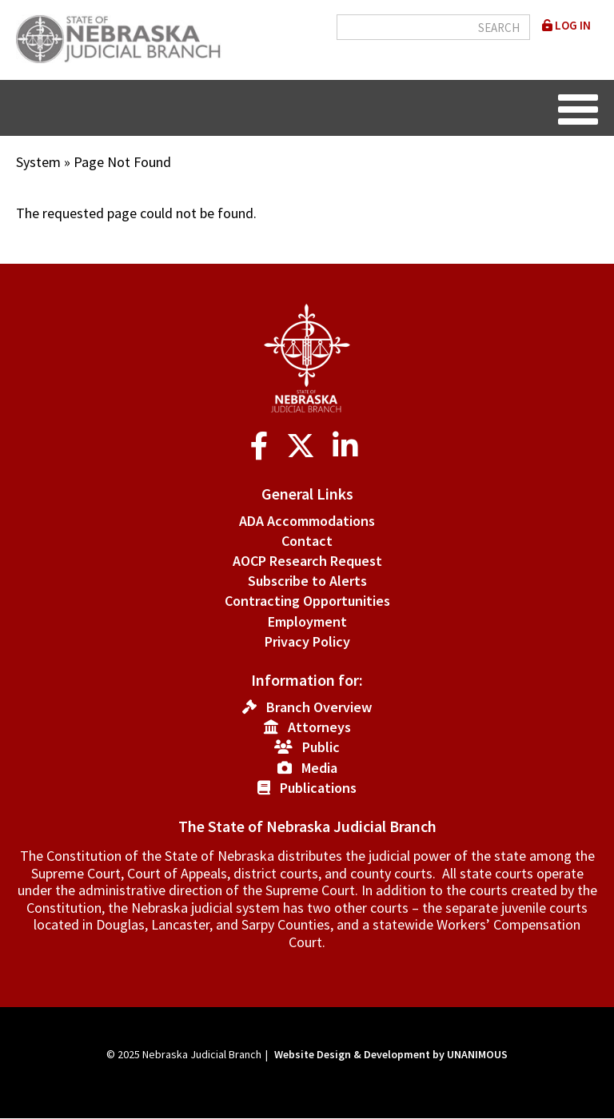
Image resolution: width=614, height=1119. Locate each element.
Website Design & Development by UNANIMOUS (391, 1054)
